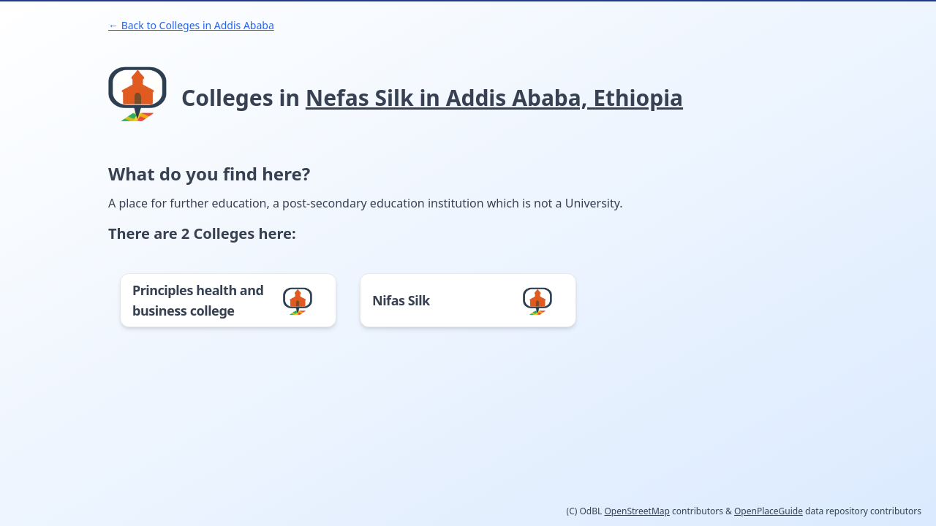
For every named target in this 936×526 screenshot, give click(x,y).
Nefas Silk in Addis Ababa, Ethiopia (494, 98)
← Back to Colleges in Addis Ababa (191, 25)
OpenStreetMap (636, 511)
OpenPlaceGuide (768, 511)
